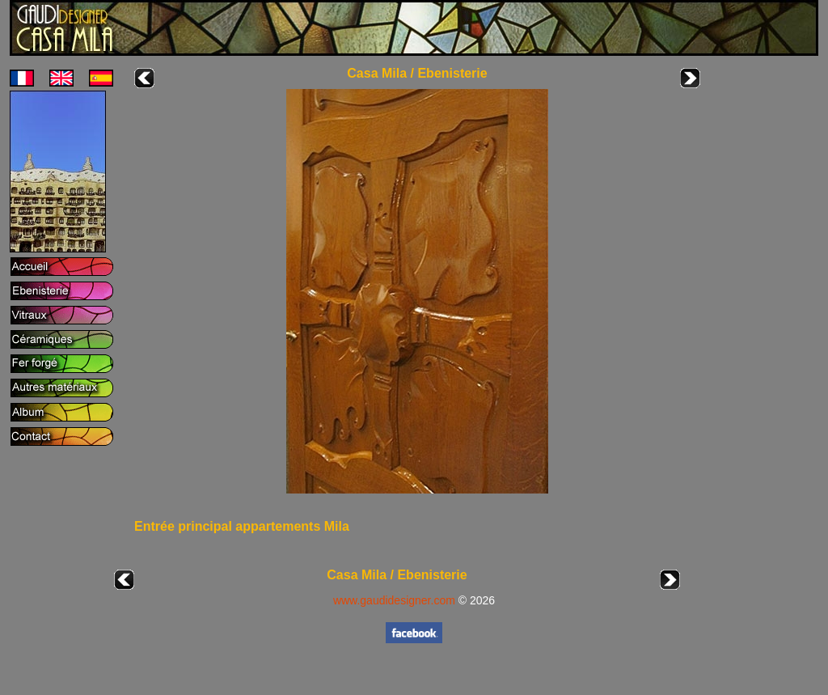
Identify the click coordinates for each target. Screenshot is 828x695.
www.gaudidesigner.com (394, 600)
